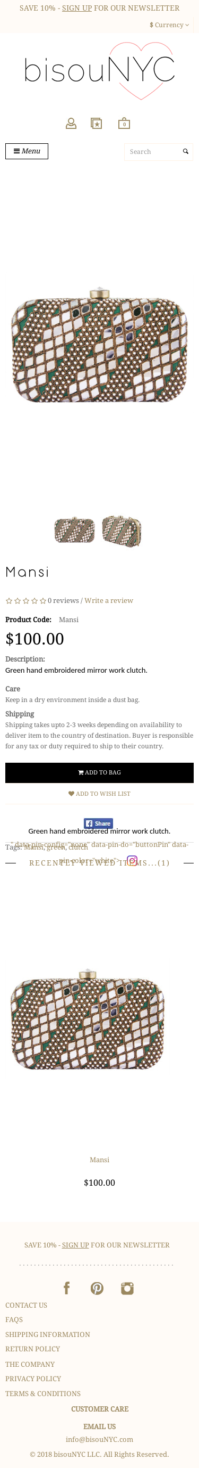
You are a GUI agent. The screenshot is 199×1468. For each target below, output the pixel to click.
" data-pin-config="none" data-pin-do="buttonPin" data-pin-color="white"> (99, 848)
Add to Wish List (99, 793)
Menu (27, 151)
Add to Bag (99, 772)
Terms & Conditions (43, 1394)
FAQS (14, 1320)
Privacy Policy (33, 1379)
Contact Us (26, 1305)
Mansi (99, 1160)
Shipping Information (47, 1335)
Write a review (108, 601)
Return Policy (32, 1349)
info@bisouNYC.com (99, 1439)
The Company (30, 1364)
